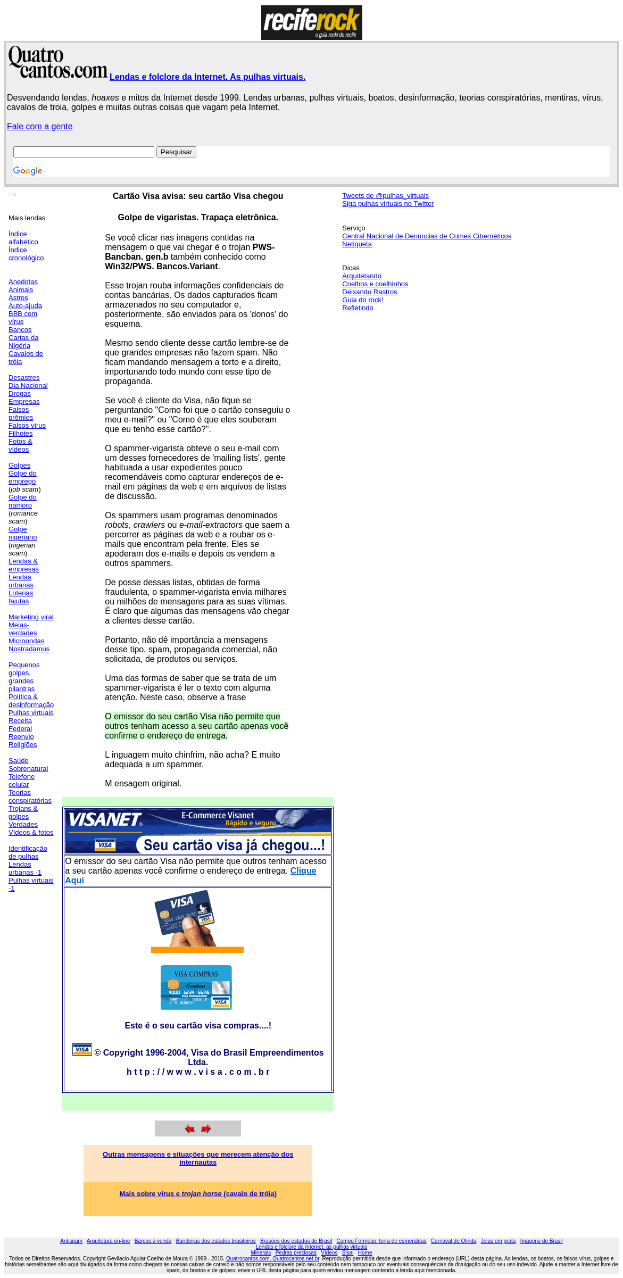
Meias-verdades (23, 629)
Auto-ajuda (25, 306)
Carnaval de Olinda (454, 1241)
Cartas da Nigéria (23, 342)
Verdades (23, 824)
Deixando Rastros (369, 292)
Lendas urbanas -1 (25, 868)
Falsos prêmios (21, 413)
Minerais (261, 1253)
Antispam (71, 1241)
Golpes (19, 465)
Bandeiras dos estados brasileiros (216, 1241)
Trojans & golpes (23, 812)
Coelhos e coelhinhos (375, 284)
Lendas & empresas (24, 565)
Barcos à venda (153, 1241)
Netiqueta (357, 244)
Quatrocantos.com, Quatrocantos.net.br (272, 1259)
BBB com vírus (23, 318)
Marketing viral (31, 617)
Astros (18, 298)
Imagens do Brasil (541, 1241)
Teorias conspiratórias (30, 796)
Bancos (20, 330)
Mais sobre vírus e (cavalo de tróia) (198, 1194)
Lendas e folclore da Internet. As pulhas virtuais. (207, 76)
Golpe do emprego (23, 477)
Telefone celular (22, 781)
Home (365, 1253)
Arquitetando (361, 276)
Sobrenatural (28, 769)
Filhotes (21, 433)
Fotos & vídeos (20, 445)
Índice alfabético (23, 238)
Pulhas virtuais (31, 713)
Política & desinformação (31, 701)
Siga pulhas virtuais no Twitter (388, 204)
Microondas (26, 641)
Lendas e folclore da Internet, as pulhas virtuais (312, 1247)
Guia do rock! (362, 300)
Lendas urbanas (21, 581)
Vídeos (329, 1253)
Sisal (348, 1253)
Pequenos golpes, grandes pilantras (24, 677)
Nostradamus (29, 649)
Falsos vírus (27, 425)
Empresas (24, 401)
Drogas (20, 393)
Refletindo (357, 308)
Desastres (24, 377)
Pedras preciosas (296, 1253)
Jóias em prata (498, 1241)
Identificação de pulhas (28, 852)
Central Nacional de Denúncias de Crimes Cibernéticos (426, 236)
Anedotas (23, 282)
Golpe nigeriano (23, 533)
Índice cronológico (26, 254)
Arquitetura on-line (108, 1241)
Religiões (23, 745)
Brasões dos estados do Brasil (296, 1241)
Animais (21, 290)
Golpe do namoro (23, 501)
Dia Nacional (28, 385)
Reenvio (21, 737)
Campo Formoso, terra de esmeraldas (382, 1241)
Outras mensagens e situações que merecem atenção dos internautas (198, 1158)
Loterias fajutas (21, 597)
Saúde (19, 761)
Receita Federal (20, 725)
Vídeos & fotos (31, 832)
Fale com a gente (40, 126)
